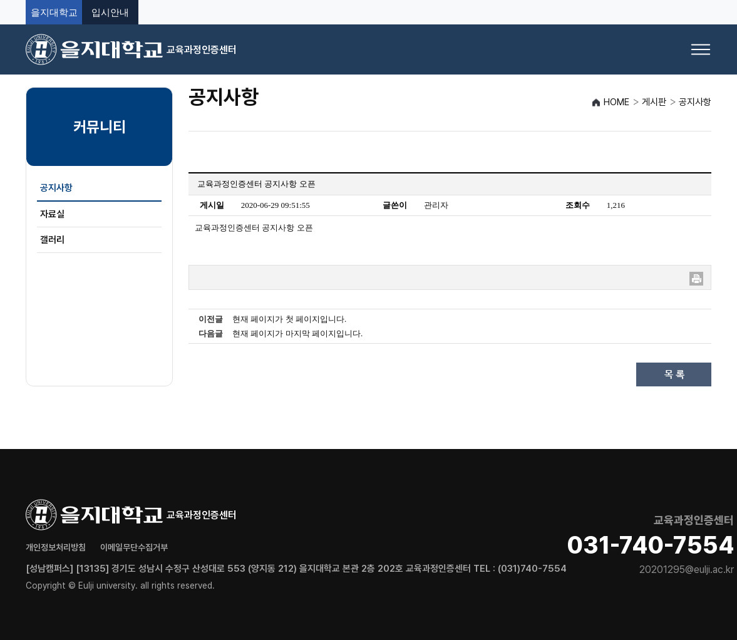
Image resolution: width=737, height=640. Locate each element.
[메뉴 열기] (700, 49)
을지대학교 (54, 12)
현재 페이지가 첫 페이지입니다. (289, 319)
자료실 (52, 214)
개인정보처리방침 (56, 547)
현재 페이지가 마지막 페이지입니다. (297, 333)
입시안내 (110, 12)
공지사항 (56, 188)
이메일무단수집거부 (134, 547)
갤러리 (52, 239)
